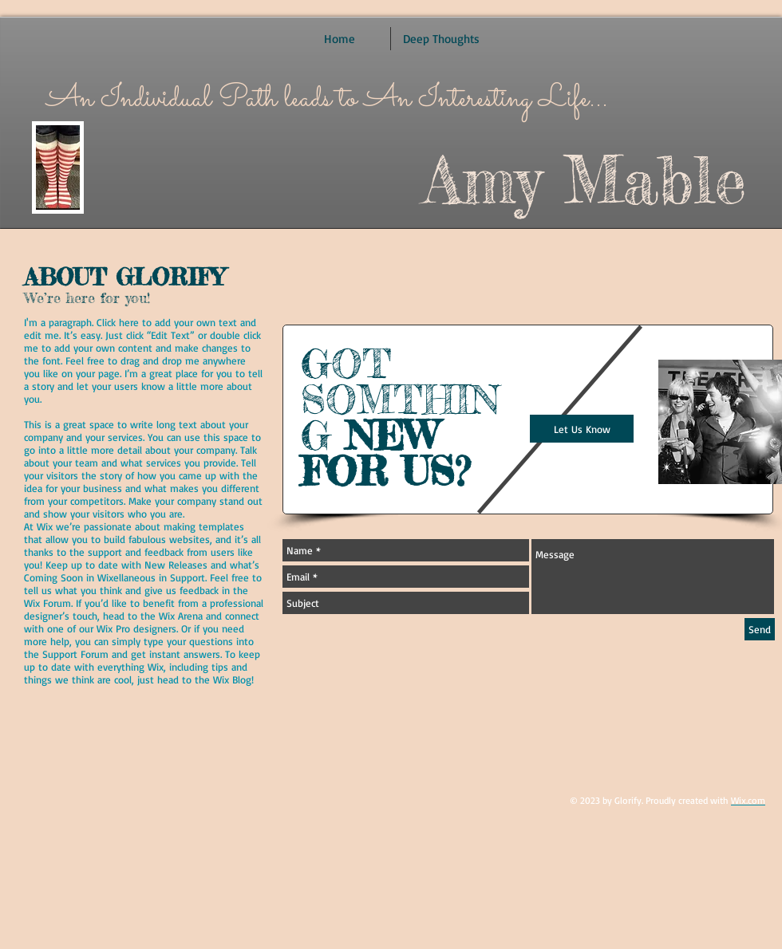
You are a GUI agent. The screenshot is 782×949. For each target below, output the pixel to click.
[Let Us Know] (582, 429)
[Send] (759, 629)
